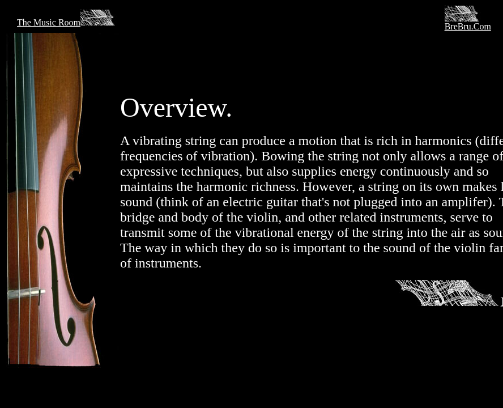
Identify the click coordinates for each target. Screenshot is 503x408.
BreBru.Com (468, 26)
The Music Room (68, 22)
